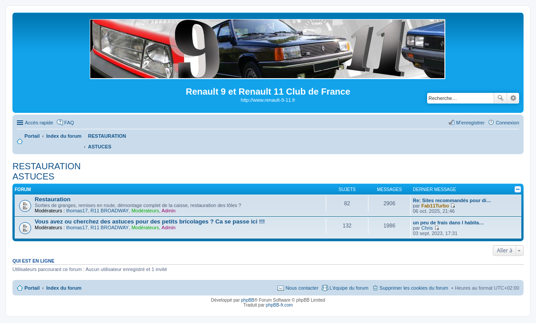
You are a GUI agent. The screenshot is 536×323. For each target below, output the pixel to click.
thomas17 (77, 210)
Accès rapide (39, 122)
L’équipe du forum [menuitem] (348, 288)
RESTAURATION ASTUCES (46, 171)
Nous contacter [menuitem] (301, 288)
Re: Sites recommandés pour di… (452, 200)
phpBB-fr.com (279, 305)
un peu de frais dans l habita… (448, 222)
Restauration (53, 199)
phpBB (247, 300)
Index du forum (63, 288)
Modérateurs (145, 210)
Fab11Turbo (435, 205)
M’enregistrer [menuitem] (470, 122)
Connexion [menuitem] (507, 122)
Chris (427, 228)
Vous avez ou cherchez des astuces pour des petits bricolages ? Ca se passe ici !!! (150, 221)
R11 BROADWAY (109, 210)
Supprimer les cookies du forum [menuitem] (414, 288)
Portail (32, 136)
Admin (169, 210)
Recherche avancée (513, 98)
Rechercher (500, 98)
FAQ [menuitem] (69, 122)
